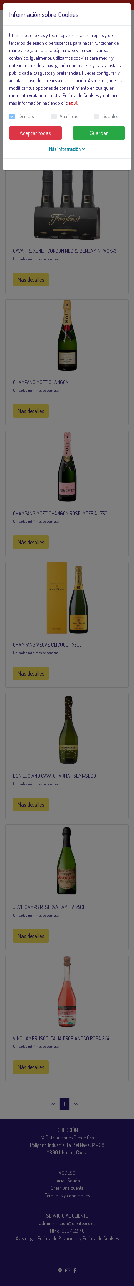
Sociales (110, 116)
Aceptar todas (35, 133)
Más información (67, 149)
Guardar (99, 133)
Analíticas (69, 116)
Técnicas (26, 116)
